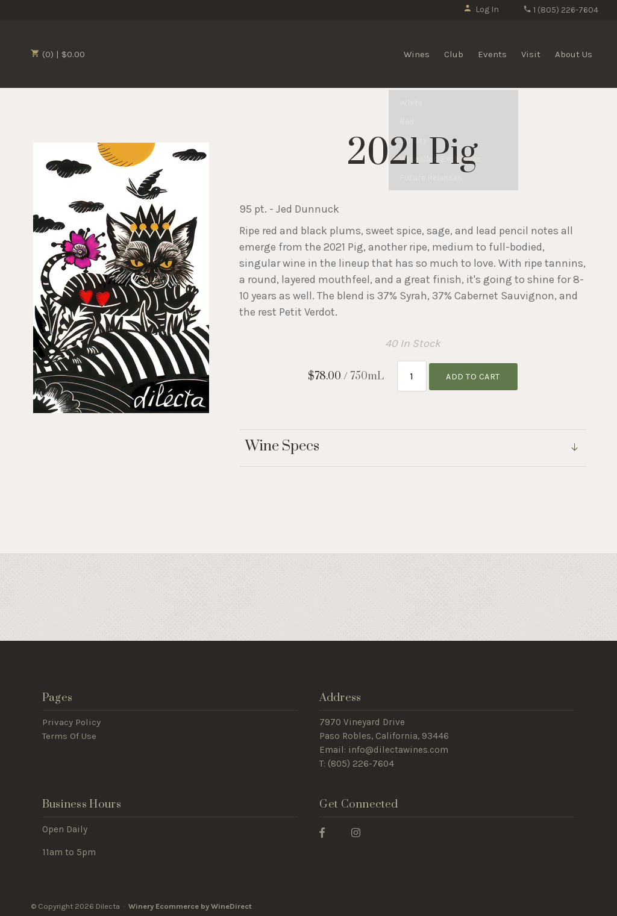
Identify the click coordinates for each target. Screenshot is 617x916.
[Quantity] (412, 375)
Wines (417, 54)
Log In (481, 9)
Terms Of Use (69, 733)
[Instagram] (360, 829)
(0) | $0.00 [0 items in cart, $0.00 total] (58, 54)
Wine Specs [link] (282, 444)
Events (492, 54)
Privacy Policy (71, 719)
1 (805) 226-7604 (560, 10)
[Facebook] (326, 829)
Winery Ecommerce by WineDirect (190, 903)
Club (453, 54)
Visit (530, 54)
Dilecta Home (158, 53)
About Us (573, 54)
